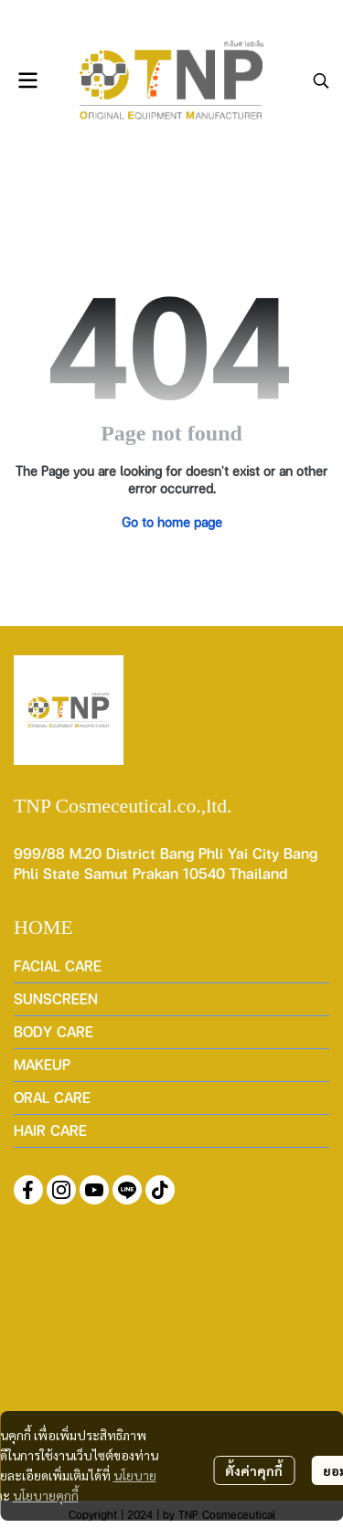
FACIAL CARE (58, 965)
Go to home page (172, 522)
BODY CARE (53, 1031)
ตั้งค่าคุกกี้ (254, 1470)
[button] (321, 80)
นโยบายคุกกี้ (46, 1495)
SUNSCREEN (56, 998)
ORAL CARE (52, 1097)
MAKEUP (42, 1064)
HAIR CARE (50, 1130)
